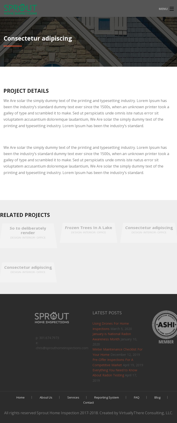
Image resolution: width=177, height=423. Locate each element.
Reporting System (106, 397)
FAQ (136, 397)
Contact (88, 402)
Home (20, 397)
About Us (46, 397)
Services (73, 397)
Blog (157, 397)
